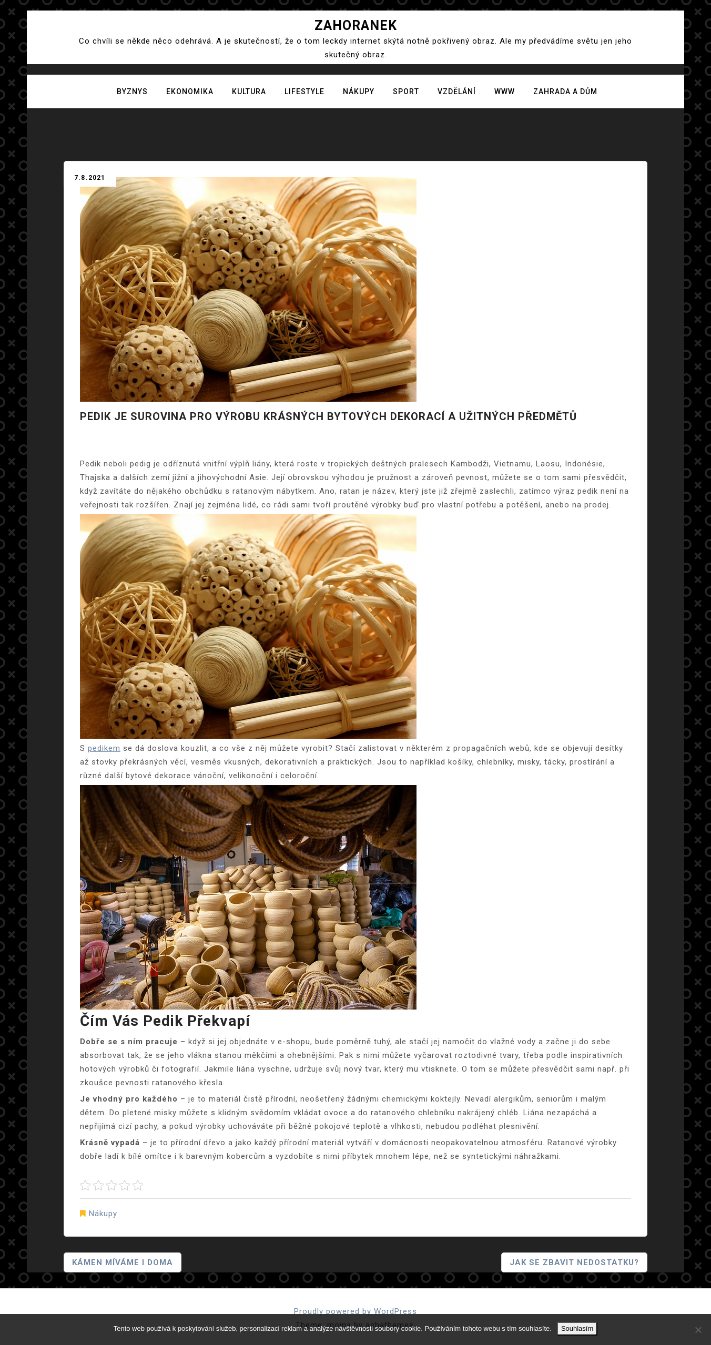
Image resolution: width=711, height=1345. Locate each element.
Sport (406, 91)
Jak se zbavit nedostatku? (574, 1262)
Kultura (249, 91)
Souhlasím (577, 1328)
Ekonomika (190, 91)
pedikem (104, 748)
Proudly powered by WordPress (355, 1311)
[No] (698, 1329)
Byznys (132, 91)
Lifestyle (304, 91)
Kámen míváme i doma (122, 1262)
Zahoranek (355, 25)
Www (504, 91)
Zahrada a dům (565, 91)
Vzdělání (457, 91)
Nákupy (358, 91)
